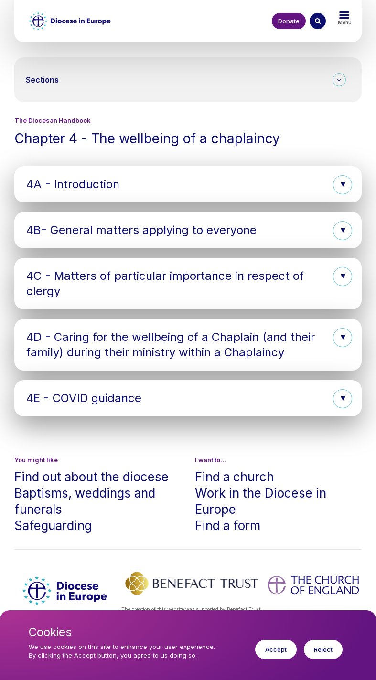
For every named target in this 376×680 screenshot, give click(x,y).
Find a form (227, 525)
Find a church (234, 476)
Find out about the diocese (91, 476)
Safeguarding (53, 525)
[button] (188, 184)
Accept (276, 654)
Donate (289, 21)
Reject (323, 654)
